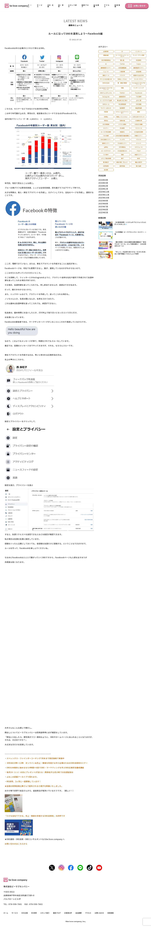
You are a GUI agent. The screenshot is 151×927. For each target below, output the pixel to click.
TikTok (122, 64)
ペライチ (122, 75)
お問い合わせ (137, 6)
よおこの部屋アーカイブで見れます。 (22, 777)
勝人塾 (122, 60)
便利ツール (106, 75)
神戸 (122, 158)
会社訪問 (138, 71)
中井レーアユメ (122, 79)
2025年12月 (103, 192)
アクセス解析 (122, 124)
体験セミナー (139, 136)
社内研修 (122, 108)
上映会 (106, 147)
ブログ (139, 151)
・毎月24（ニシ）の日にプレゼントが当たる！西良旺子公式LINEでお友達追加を (39, 772)
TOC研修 (138, 97)
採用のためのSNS (138, 75)
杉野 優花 (106, 166)
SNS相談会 (122, 147)
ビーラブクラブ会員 (106, 100)
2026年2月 (103, 186)
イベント (138, 143)
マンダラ (122, 139)
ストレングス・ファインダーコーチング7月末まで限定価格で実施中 (35, 758)
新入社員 (138, 166)
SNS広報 (50, 5)
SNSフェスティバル (106, 93)
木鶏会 (106, 117)
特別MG (122, 132)
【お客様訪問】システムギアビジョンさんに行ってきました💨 (130, 223)
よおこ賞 (138, 100)
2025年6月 (103, 209)
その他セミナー (122, 143)
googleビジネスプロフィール (106, 88)
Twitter (122, 93)
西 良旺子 (106, 162)
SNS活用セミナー (106, 139)
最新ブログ (85, 5)
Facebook (138, 93)
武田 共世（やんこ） (122, 162)
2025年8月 (103, 203)
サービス (40, 5)
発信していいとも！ (122, 117)
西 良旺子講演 (122, 83)
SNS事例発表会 (106, 60)
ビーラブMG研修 (106, 132)
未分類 (106, 170)
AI (122, 51)
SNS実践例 (106, 124)
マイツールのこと (106, 108)
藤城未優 (106, 55)
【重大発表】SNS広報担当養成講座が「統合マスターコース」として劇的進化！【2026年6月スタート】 (130, 244)
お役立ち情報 (139, 124)
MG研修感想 (122, 104)
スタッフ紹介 (72, 5)
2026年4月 (103, 180)
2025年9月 (103, 200)
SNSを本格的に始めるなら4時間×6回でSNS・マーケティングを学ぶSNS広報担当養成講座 (45, 767)
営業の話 (122, 120)
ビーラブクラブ (106, 151)
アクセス (107, 5)
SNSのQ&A (106, 83)
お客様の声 (138, 120)
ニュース (106, 71)
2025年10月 (103, 197)
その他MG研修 (138, 132)
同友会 (106, 120)
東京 (138, 158)
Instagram (106, 97)
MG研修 (60, 5)
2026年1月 (103, 189)
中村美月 (138, 60)
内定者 (106, 112)
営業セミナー (106, 143)
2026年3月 (103, 183)
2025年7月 (103, 206)
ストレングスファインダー (122, 112)
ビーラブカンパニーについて (122, 55)
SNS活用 (138, 104)
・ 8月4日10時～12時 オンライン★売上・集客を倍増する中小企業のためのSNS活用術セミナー (46, 763)
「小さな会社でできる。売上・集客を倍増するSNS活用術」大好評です (35, 816)
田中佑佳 (122, 166)
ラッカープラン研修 (138, 55)
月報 (122, 88)
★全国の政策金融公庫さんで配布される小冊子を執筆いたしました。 (34, 786)
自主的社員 (138, 108)
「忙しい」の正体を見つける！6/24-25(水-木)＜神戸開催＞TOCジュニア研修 (130, 253)
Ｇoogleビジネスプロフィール (138, 83)
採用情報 (117, 5)
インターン (138, 51)
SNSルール (106, 104)
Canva (139, 64)
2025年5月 (103, 212)
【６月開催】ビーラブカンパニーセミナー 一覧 (130, 233)
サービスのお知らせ (106, 79)
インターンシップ (138, 88)
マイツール (138, 128)
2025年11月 (103, 194)
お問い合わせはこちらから (16, 844)
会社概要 (96, 5)
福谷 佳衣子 (138, 162)
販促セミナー (139, 154)
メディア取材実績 (106, 158)
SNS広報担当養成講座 (122, 136)
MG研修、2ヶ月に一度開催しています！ (24, 781)
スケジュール (139, 147)
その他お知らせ (122, 151)
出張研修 (106, 51)
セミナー (106, 128)
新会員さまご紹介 (122, 100)
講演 (138, 112)
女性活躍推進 (122, 68)
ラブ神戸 (106, 154)
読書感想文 (122, 97)
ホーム (30, 5)
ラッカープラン (138, 79)
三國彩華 (122, 71)
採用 (122, 154)
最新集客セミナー (106, 68)
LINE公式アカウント (139, 117)
